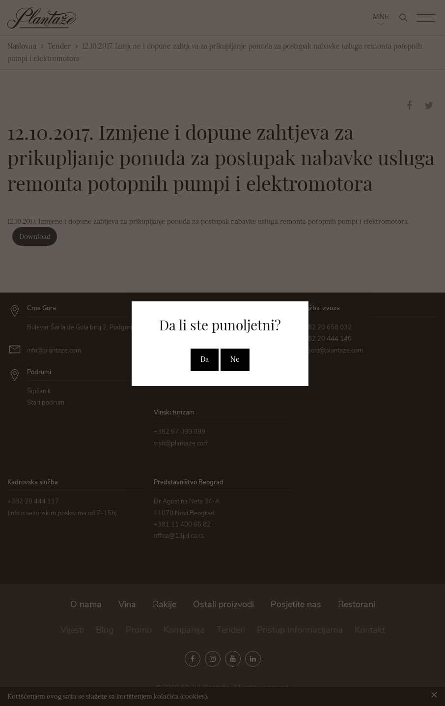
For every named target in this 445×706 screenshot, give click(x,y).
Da (204, 359)
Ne (235, 359)
